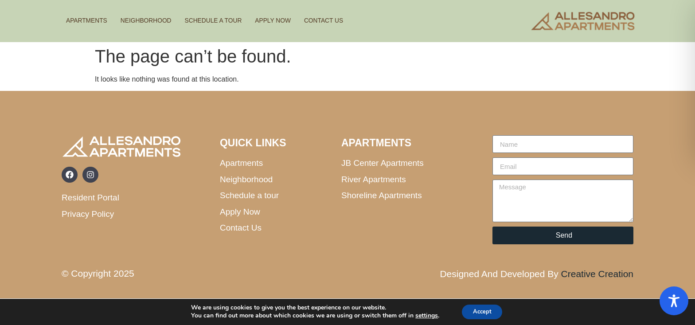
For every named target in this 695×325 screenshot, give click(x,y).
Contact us (341, 20)
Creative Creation (597, 274)
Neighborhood (152, 20)
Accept (482, 311)
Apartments (88, 20)
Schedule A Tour (224, 20)
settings (423, 315)
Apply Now (287, 20)
